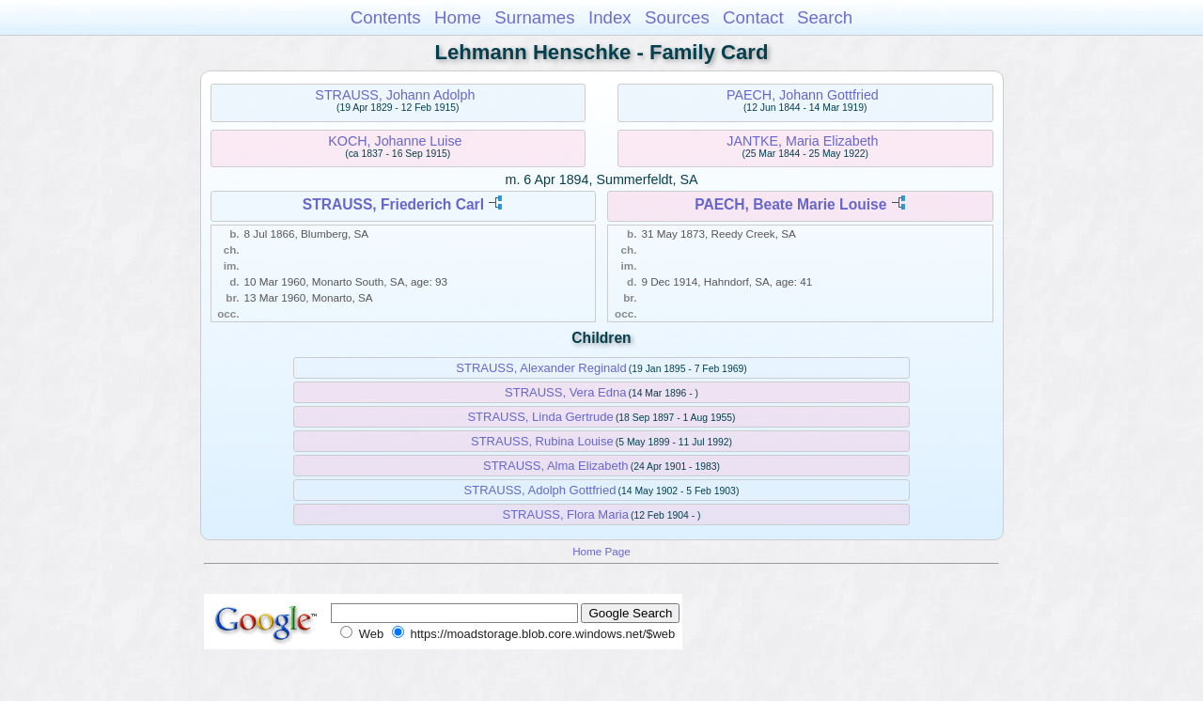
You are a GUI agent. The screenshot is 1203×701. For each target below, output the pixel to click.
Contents (386, 17)
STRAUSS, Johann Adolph (395, 94)
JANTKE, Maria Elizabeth (802, 140)
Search (824, 17)
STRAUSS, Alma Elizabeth (556, 466)
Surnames (534, 17)
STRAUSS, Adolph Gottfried (540, 490)
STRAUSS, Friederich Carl (393, 204)
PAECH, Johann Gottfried (802, 94)
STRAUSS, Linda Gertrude (540, 417)
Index (610, 17)
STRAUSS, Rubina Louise (542, 441)
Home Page (601, 551)
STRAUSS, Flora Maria (566, 514)
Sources (677, 17)
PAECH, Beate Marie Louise (790, 204)
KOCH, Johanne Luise (394, 140)
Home (457, 17)
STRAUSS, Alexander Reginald (541, 368)
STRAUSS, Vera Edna (565, 392)
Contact (753, 17)
